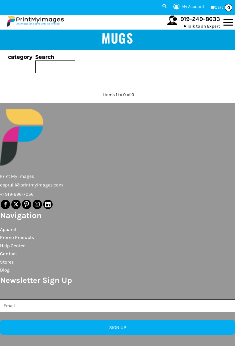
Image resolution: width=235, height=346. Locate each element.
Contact (8, 254)
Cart (223, 7)
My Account (187, 7)
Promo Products (17, 237)
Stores (7, 262)
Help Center (12, 246)
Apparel (8, 229)
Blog (5, 270)
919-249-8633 (200, 19)
